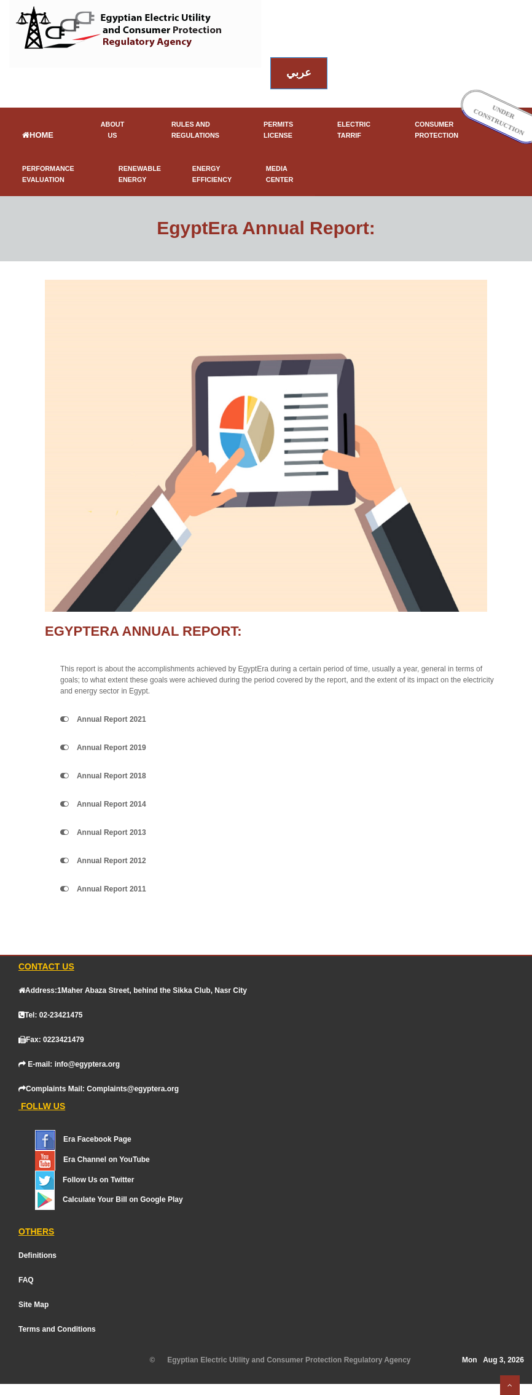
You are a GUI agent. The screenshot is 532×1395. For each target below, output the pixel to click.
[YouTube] (103, 1159)
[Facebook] (93, 1139)
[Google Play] (120, 1199)
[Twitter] (95, 1180)
